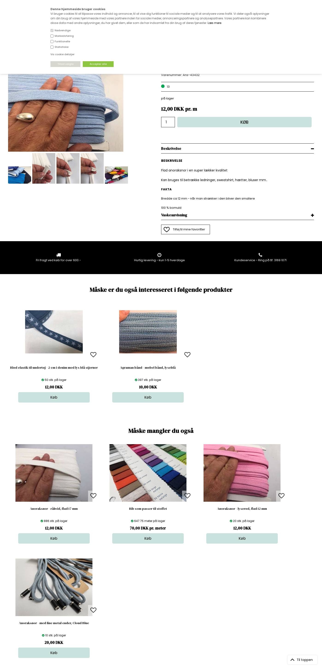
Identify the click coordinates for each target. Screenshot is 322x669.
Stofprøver (163, 616)
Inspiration (162, 620)
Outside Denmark (94, 607)
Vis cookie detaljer (62, 54)
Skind (159, 593)
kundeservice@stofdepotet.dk (31, 611)
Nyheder (161, 607)
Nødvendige (63, 30)
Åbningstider (90, 588)
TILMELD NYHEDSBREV (269, 599)
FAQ (84, 597)
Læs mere (214, 23)
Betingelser (89, 611)
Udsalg (160, 611)
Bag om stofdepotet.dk (98, 593)
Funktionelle (62, 41)
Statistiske (61, 47)
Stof (157, 588)
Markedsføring (64, 36)
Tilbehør (161, 602)
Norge (86, 602)
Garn (158, 597)
